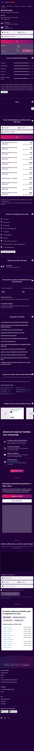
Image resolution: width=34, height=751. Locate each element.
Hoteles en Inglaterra (9, 665)
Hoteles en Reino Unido (25, 664)
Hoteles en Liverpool (7, 643)
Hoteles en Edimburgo (8, 629)
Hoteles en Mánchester (8, 635)
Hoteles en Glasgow (7, 641)
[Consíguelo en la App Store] (13, 711)
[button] (2, 2)
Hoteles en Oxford (7, 631)
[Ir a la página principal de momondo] (9, 2)
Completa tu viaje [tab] (18, 620)
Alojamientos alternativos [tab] (19, 617)
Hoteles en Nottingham (8, 639)
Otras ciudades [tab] (7, 617)
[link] (31, 143)
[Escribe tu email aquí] (18, 586)
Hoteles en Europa (14, 664)
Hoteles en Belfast (7, 637)
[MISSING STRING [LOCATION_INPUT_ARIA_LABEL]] (18, 578)
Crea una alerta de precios (13, 462)
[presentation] (32, 58)
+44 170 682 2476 (5, 19)
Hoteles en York (6, 633)
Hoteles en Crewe (7, 647)
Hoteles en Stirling (7, 645)
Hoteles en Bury (18, 665)
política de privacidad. (5, 598)
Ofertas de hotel (6, 664)
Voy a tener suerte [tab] (7, 620)
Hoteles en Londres (7, 627)
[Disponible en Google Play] (5, 711)
